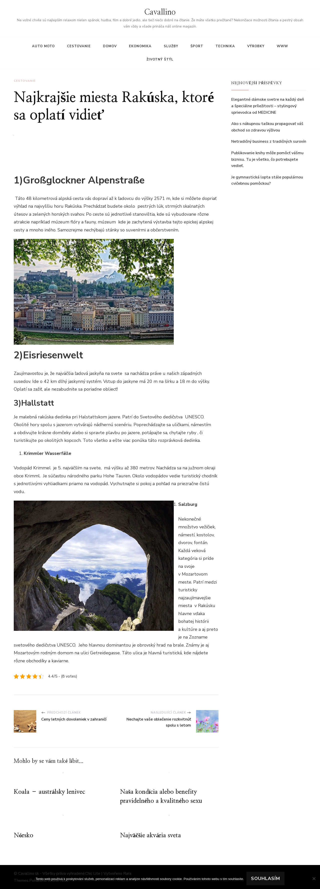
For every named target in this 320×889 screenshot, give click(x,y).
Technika (225, 46)
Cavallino (160, 12)
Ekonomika (140, 46)
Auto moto (43, 46)
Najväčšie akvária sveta (150, 836)
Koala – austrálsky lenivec (49, 792)
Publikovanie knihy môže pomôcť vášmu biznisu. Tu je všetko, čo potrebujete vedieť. (267, 159)
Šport (196, 46)
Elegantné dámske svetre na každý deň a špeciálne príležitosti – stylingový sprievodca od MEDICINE (267, 106)
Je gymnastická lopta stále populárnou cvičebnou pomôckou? (267, 180)
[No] (313, 878)
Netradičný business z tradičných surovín (268, 141)
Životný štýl (160, 59)
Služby (171, 46)
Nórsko (23, 836)
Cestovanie (79, 46)
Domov (110, 46)
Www (282, 46)
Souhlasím (265, 879)
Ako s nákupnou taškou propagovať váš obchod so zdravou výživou (267, 127)
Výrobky (255, 46)
